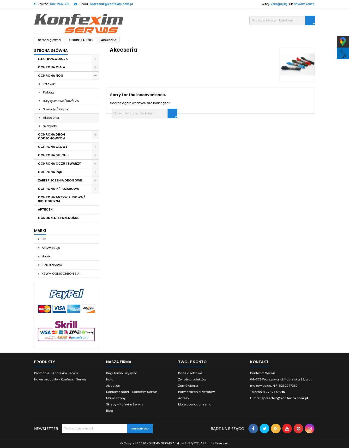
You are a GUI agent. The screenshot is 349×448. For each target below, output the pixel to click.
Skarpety (50, 126)
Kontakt (259, 362)
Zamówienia (188, 385)
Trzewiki (49, 84)
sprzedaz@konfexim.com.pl (111, 4)
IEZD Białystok (52, 265)
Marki (40, 230)
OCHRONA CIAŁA (51, 67)
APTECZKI (46, 209)
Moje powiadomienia (194, 404)
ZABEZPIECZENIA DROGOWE (60, 180)
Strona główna (51, 50)
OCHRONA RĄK (50, 172)
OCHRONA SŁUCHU (53, 155)
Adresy (183, 398)
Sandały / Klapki (55, 109)
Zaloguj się (279, 4)
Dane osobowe (190, 373)
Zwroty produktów (192, 379)
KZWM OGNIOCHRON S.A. (60, 273)
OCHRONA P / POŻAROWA (58, 189)
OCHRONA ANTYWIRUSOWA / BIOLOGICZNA (61, 199)
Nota (110, 379)
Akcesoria (51, 117)
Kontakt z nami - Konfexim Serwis (131, 392)
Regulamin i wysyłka (121, 373)
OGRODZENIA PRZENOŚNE (58, 218)
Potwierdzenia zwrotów (196, 392)
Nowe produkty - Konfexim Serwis (60, 379)
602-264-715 (60, 4)
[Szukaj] (282, 20)
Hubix (45, 256)
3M (43, 239)
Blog (109, 410)
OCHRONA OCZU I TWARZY (59, 163)
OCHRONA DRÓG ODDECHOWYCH (52, 136)
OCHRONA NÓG (50, 75)
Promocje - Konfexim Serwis (56, 373)
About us (113, 385)
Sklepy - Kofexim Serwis (124, 404)
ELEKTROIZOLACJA (53, 58)
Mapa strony (116, 398)
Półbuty (48, 92)
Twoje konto (192, 362)
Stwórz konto (304, 4)
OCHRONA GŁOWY (52, 146)
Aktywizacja (50, 247)
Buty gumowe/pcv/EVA (61, 101)
